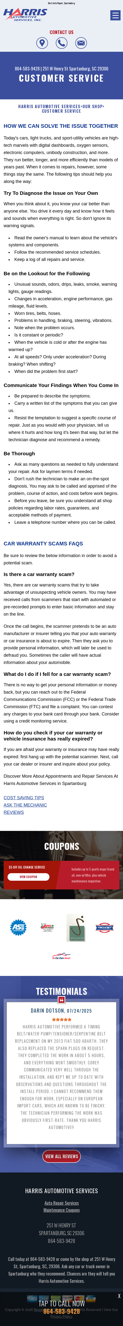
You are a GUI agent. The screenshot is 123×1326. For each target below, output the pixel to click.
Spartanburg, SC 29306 (88, 68)
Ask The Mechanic (25, 805)
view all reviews (61, 1165)
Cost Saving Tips (24, 797)
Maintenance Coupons (62, 1218)
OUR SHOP (93, 106)
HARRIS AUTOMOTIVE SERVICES (49, 106)
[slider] (61, 1028)
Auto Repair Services (62, 1211)
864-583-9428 (27, 68)
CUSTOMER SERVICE (61, 111)
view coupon (28, 885)
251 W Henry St (55, 68)
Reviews (14, 812)
